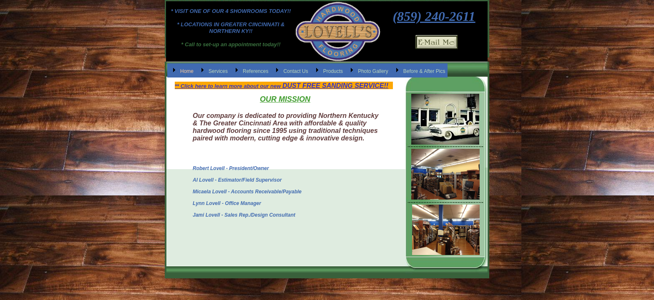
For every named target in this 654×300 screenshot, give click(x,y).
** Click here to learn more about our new (228, 86)
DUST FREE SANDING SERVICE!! (335, 85)
